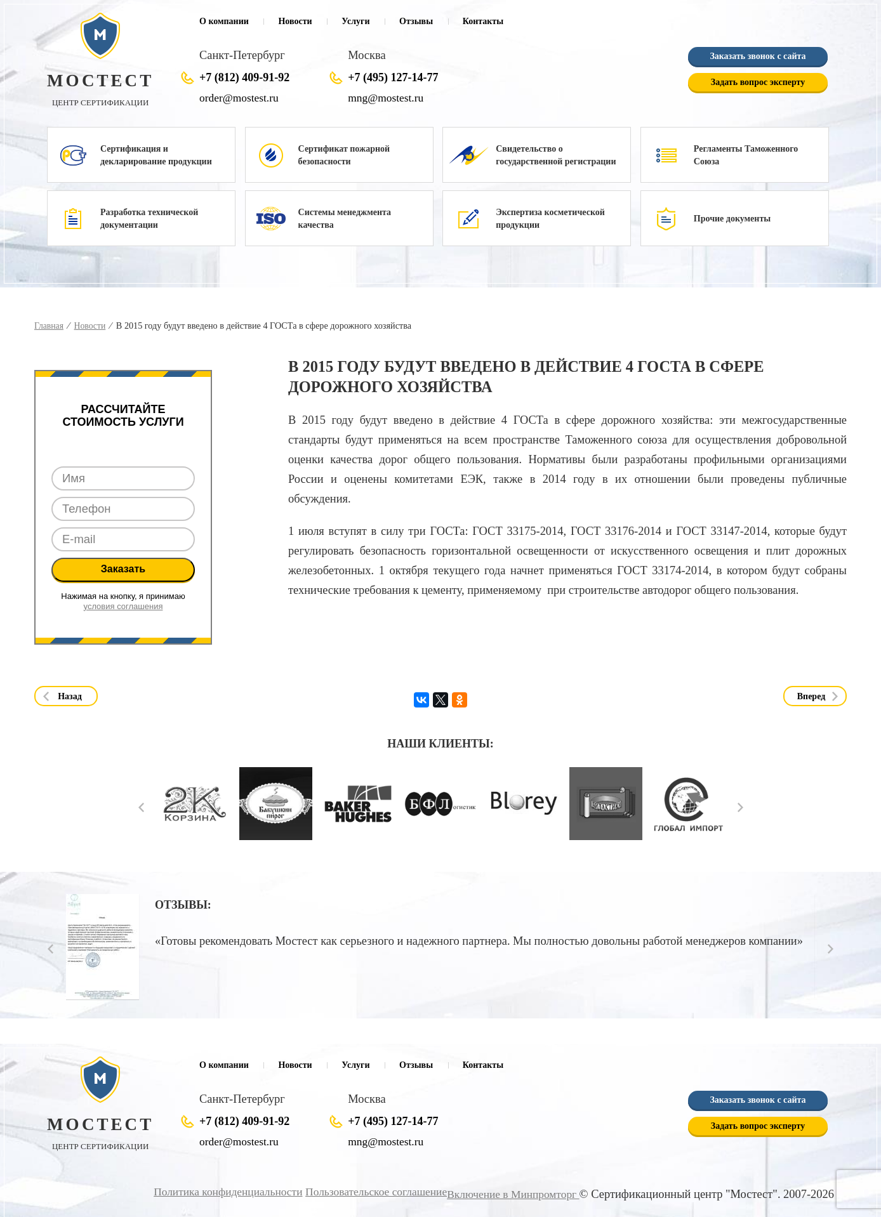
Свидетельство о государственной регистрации (556, 155)
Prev (141, 807)
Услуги (355, 21)
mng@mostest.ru (387, 97)
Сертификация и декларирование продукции (156, 155)
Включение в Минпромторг (510, 1193)
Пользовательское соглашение (365, 1191)
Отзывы (416, 21)
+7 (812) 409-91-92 (244, 77)
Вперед (811, 696)
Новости (295, 21)
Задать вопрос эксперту (758, 82)
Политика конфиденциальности (209, 1191)
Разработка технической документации (149, 218)
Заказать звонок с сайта (757, 56)
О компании (224, 21)
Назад (70, 696)
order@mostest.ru (240, 97)
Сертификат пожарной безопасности (344, 155)
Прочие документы (732, 218)
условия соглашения (123, 606)
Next (740, 807)
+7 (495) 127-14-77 (393, 77)
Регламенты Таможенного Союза (746, 155)
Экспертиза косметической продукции (550, 218)
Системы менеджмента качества (344, 218)
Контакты (483, 21)
